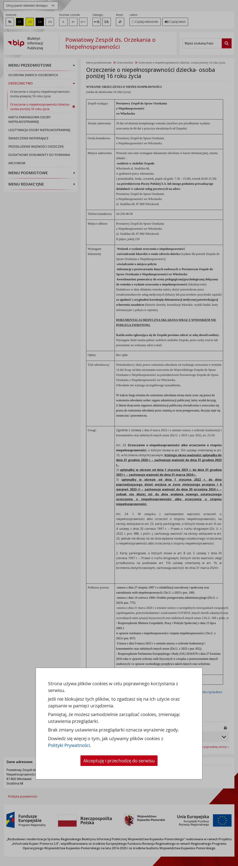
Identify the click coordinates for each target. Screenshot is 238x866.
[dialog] (119, 433)
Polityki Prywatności (69, 745)
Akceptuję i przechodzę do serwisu (119, 760)
